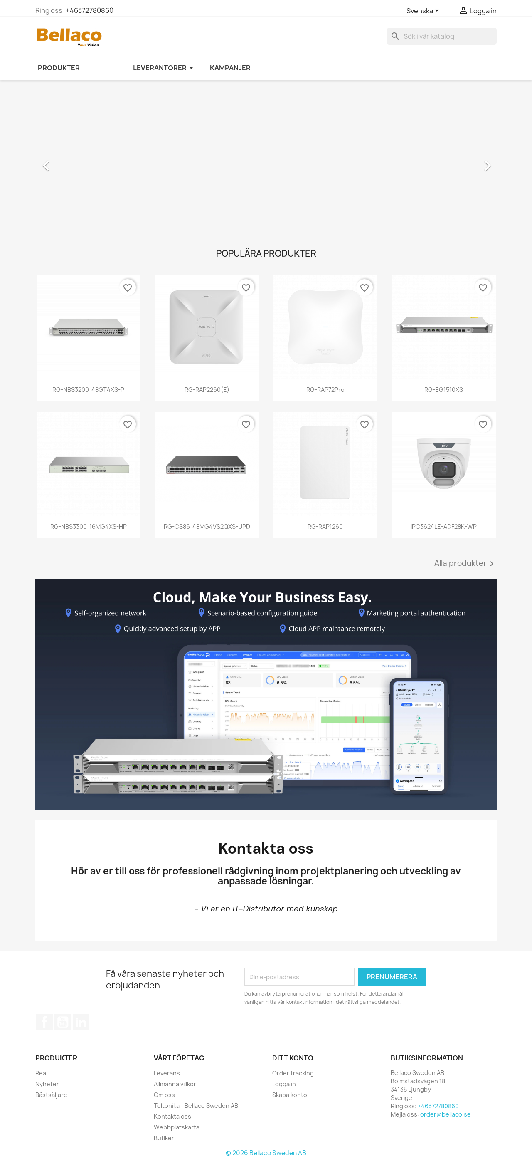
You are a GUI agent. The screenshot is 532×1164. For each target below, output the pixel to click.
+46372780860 (89, 10)
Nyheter (47, 1084)
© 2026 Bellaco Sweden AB (266, 1153)
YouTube (62, 1022)
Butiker (164, 1138)
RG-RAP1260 (325, 526)
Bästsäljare (51, 1095)
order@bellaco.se (445, 1114)
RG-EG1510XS (443, 390)
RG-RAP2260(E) (207, 390)
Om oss (164, 1095)
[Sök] (442, 36)
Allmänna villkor (175, 1084)
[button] (70, 161)
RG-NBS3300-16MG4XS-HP (88, 526)
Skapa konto (289, 1095)
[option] (266, 161)
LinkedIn (81, 1022)
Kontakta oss (172, 1116)
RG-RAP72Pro (325, 390)
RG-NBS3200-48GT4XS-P (88, 390)
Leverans (167, 1073)
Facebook (44, 1022)
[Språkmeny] (424, 11)
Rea (40, 1073)
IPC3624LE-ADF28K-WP (444, 526)
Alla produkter (465, 564)
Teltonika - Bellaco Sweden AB (196, 1106)
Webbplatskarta (177, 1127)
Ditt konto (292, 1057)
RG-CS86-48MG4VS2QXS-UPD (207, 526)
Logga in (284, 1084)
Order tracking (293, 1073)
